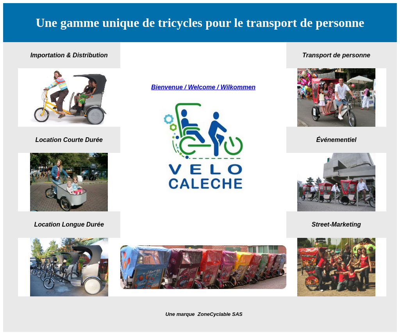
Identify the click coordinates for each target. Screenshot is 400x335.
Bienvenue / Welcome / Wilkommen (203, 87)
